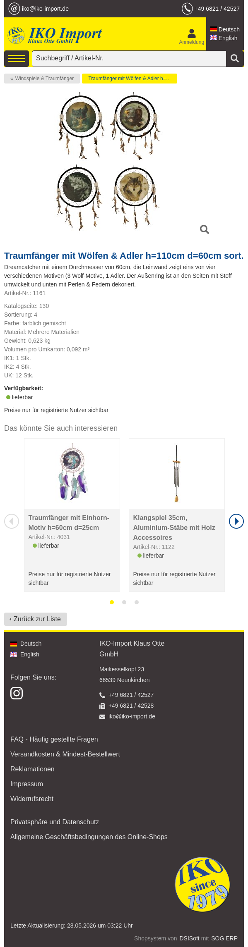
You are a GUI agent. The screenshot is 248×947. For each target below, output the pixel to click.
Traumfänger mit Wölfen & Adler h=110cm (132, 78)
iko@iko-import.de (45, 8)
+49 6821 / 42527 (217, 8)
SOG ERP (224, 938)
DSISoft (190, 938)
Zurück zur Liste (37, 619)
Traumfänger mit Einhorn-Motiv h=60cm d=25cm (69, 522)
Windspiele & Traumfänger (44, 78)
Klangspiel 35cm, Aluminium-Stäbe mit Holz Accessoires (174, 527)
